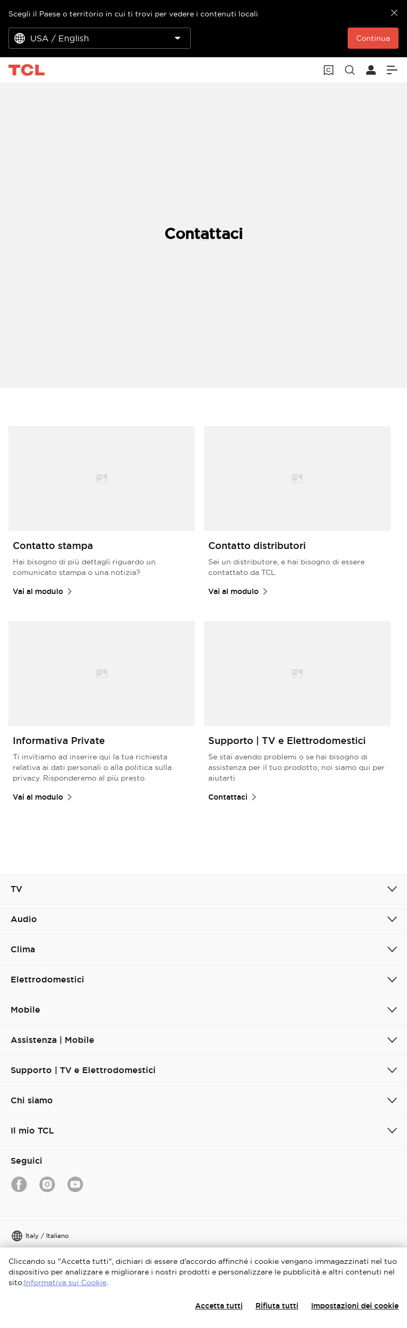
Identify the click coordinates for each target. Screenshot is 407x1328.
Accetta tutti (219, 1306)
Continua (373, 38)
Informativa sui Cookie (65, 1282)
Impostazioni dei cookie (355, 1306)
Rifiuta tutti (276, 1306)
